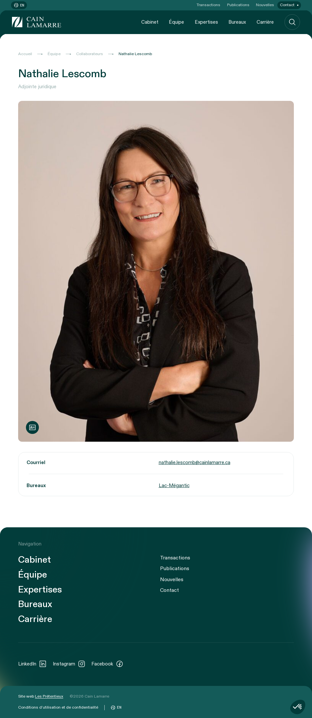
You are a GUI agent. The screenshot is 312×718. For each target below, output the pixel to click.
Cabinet (149, 22)
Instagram (69, 664)
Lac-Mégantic (174, 485)
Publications (238, 4)
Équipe (176, 22)
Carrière (265, 22)
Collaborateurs (89, 53)
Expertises (206, 22)
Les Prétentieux (49, 696)
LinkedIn (32, 664)
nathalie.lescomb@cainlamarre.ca (194, 463)
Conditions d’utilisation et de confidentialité (58, 707)
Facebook (107, 664)
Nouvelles (265, 4)
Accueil (25, 53)
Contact (287, 4)
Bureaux (237, 22)
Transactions (208, 4)
